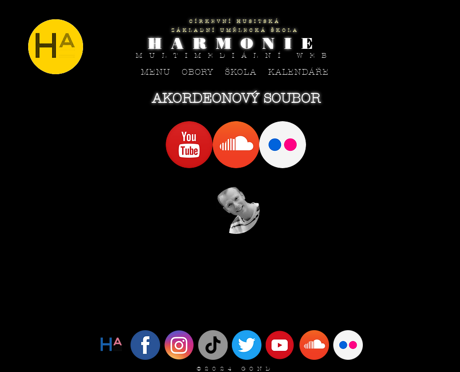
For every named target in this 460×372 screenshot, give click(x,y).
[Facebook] (145, 345)
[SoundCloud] (314, 345)
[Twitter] (111, 345)
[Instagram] (179, 345)
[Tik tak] (213, 345)
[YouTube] (280, 345)
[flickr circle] (348, 345)
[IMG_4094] (246, 345)
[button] (198, 72)
